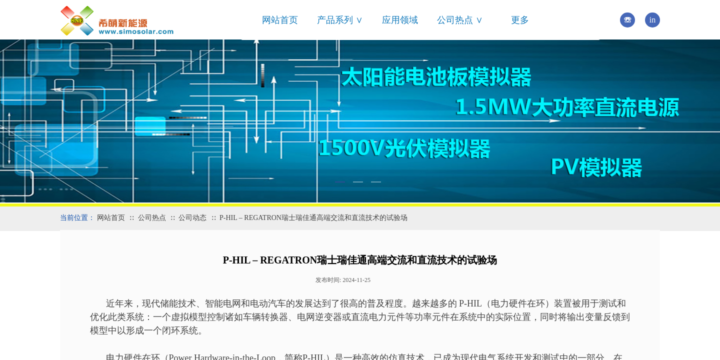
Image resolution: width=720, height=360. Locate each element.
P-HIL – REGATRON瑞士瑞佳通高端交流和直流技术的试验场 (314, 218)
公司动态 (192, 218)
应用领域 (400, 20)
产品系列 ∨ (340, 20)
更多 (520, 20)
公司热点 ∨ (460, 20)
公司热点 (152, 218)
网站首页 (280, 20)
